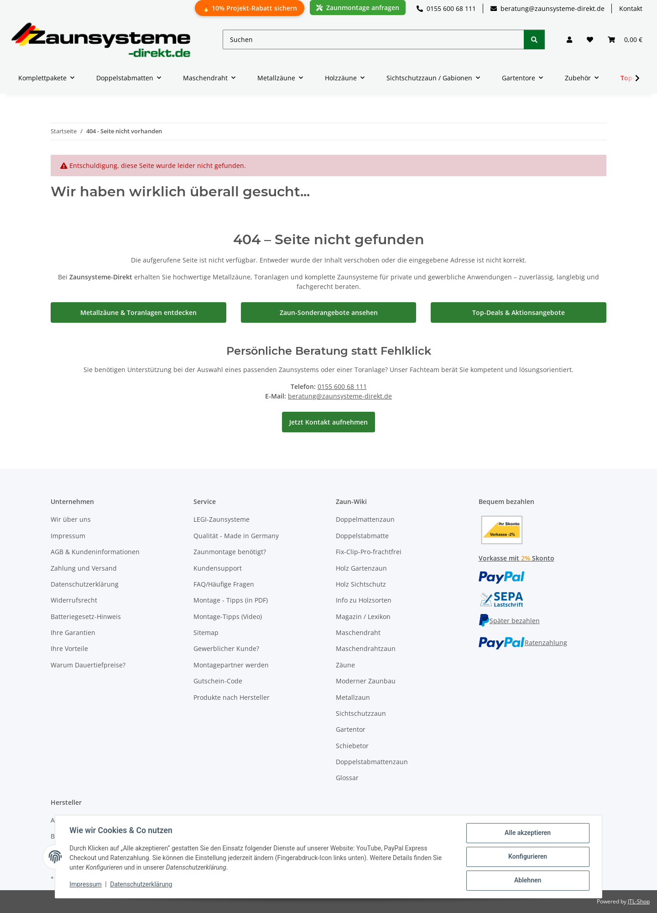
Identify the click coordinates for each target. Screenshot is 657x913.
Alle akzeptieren (527, 833)
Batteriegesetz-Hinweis (86, 616)
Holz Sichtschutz (361, 584)
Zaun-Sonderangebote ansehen (329, 312)
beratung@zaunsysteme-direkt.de (547, 8)
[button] (569, 39)
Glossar (347, 777)
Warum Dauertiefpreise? (88, 665)
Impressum (86, 884)
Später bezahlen (509, 620)
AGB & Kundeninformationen (95, 551)
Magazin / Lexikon (363, 616)
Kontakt (630, 8)
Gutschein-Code (217, 681)
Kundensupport (217, 568)
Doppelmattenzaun (365, 519)
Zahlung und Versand (84, 568)
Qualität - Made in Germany (236, 535)
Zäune (345, 665)
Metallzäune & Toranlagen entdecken (138, 312)
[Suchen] (373, 39)
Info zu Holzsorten (363, 600)
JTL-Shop (639, 901)
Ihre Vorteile (69, 648)
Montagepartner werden (231, 665)
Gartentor (350, 729)
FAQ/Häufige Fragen (223, 584)
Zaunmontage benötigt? (229, 551)
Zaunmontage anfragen (357, 7)
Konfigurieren (527, 857)
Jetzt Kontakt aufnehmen (328, 422)
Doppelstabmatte (362, 535)
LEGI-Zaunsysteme (221, 519)
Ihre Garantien (73, 632)
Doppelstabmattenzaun (372, 761)
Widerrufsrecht (74, 600)
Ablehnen (527, 880)
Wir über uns (71, 519)
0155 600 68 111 (446, 8)
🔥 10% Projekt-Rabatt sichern (249, 8)
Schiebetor (352, 745)
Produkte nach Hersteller (231, 697)
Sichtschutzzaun (361, 713)
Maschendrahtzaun (366, 648)
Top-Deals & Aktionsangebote (518, 312)
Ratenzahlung (523, 642)
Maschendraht (358, 632)
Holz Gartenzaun (361, 568)
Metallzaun (353, 697)
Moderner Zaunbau (366, 681)
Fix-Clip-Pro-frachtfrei (369, 551)
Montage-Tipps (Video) (227, 616)
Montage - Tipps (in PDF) (230, 600)
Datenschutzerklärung (141, 884)
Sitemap (206, 632)
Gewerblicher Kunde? (226, 648)
